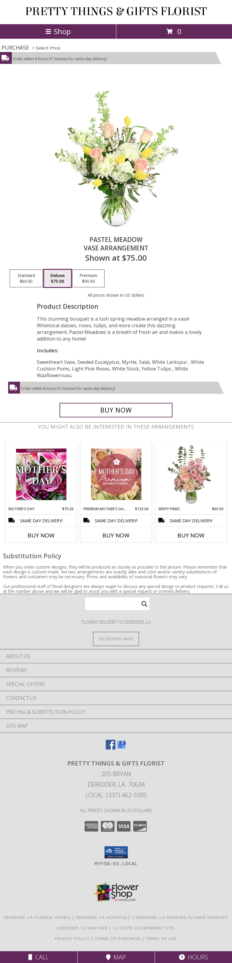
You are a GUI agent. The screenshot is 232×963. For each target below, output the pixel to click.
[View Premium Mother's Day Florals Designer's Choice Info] (116, 474)
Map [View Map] (116, 957)
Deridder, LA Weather (82, 928)
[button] (116, 852)
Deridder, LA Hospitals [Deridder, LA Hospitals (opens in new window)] (103, 917)
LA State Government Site (144, 928)
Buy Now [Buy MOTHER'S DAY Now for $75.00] (41, 535)
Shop (58, 31)
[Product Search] (117, 604)
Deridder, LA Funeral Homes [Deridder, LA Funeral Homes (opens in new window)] (37, 917)
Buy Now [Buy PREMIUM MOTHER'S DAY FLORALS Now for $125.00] (116, 535)
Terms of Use (161, 938)
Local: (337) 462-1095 (116, 795)
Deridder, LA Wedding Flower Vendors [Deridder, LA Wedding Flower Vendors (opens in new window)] (182, 917)
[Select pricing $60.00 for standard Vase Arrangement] (26, 278)
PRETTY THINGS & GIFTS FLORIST (116, 11)
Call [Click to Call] (38, 957)
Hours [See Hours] (193, 957)
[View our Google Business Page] (121, 747)
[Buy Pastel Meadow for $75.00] (116, 410)
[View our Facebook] (110, 747)
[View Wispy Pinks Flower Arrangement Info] (191, 474)
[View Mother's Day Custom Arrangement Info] (41, 474)
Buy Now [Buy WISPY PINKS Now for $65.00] (191, 535)
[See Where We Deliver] (116, 638)
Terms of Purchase (117, 938)
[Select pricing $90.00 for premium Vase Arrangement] (88, 278)
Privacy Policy (72, 938)
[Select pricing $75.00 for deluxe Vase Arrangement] (57, 278)
